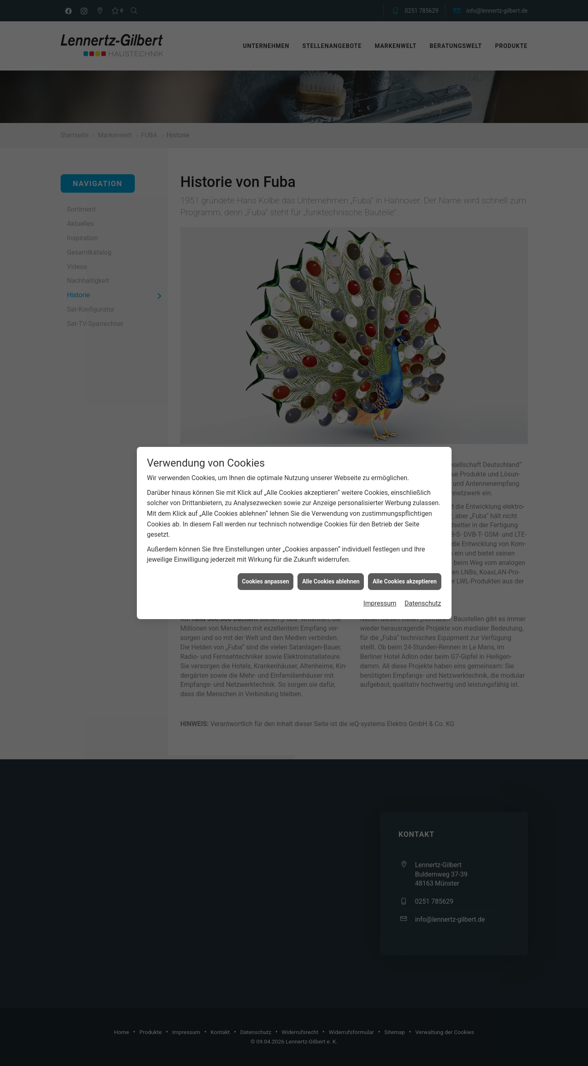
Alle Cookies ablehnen (330, 560)
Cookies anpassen (265, 560)
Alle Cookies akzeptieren (404, 560)
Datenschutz (422, 582)
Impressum (380, 582)
